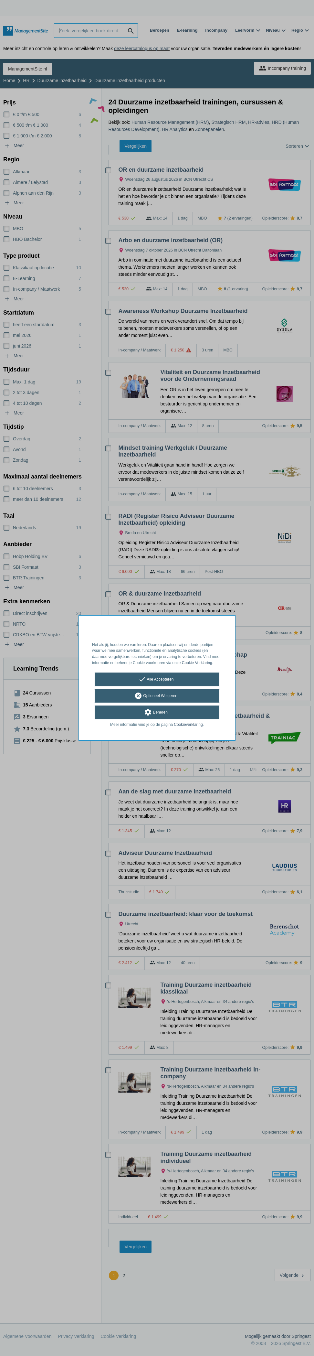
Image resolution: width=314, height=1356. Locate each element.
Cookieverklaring (188, 724)
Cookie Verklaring (197, 663)
